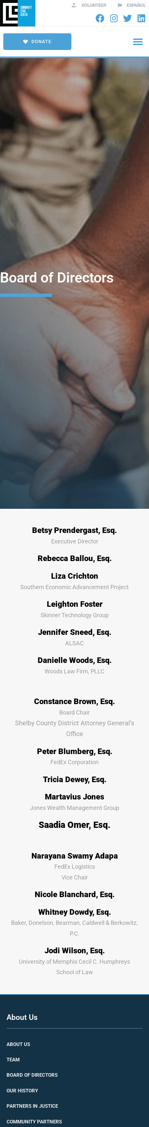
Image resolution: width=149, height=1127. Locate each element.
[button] (138, 42)
